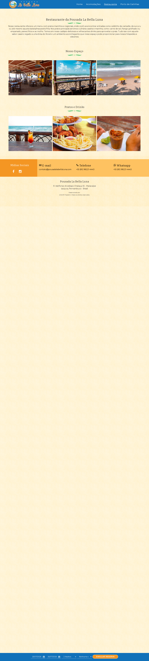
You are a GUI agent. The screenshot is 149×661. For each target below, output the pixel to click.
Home (79, 4)
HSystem (68, 195)
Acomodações (93, 4)
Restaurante (110, 4)
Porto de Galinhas (129, 4)
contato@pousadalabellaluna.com (55, 169)
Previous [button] (10, 78)
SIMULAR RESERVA (105, 657)
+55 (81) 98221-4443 (85, 169)
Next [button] (139, 78)
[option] (30, 77)
